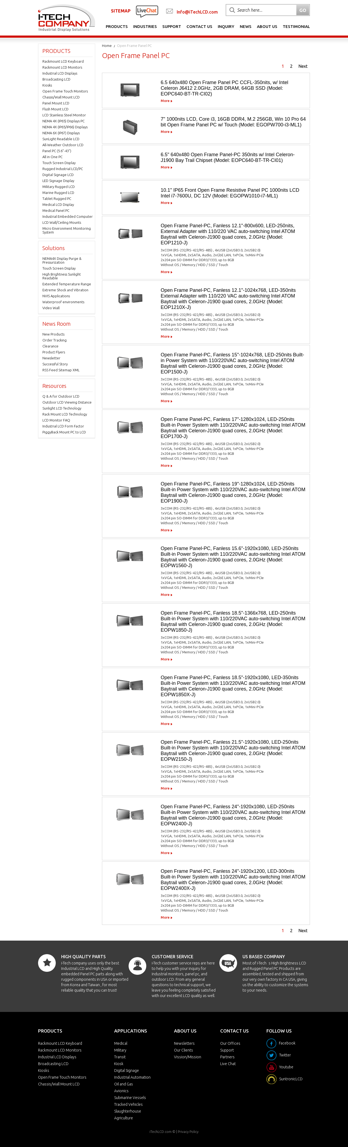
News (245, 26)
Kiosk (118, 1064)
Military (120, 1050)
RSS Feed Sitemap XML (60, 370)
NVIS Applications (56, 296)
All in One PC (52, 157)
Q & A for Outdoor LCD (60, 396)
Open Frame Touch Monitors (65, 91)
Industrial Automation (132, 1077)
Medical (120, 1043)
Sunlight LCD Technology (61, 408)
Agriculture (123, 1118)
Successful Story (55, 364)
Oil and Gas (123, 1084)
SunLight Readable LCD (60, 139)
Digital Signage (126, 1070)
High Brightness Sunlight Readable (61, 276)
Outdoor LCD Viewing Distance (67, 402)
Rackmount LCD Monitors (62, 67)
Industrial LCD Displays (59, 73)
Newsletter (51, 358)
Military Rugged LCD (58, 186)
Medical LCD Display (58, 204)
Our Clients (183, 1050)
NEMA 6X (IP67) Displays (61, 133)
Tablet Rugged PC (56, 198)
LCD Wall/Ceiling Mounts (61, 222)
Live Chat (228, 1064)
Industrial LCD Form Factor (63, 426)
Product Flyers (53, 352)
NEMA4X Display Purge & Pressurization (62, 260)
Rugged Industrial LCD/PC (62, 169)
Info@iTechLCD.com (197, 11)
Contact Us (199, 26)
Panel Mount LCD (55, 103)
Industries (145, 26)
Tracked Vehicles (128, 1104)
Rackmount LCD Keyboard (63, 61)
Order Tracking (54, 340)
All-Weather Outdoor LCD (62, 145)
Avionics (121, 1091)
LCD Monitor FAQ (56, 420)
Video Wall (51, 308)
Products (117, 26)
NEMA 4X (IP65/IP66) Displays (65, 127)
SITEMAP (120, 10)
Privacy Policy (188, 1131)
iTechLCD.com (161, 1131)
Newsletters (184, 1043)
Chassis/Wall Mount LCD (61, 97)
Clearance (50, 346)
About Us (267, 26)
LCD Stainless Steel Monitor (64, 115)
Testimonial (296, 26)
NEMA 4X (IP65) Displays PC (63, 121)
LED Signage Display (58, 181)
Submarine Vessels (130, 1097)
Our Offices (230, 1043)
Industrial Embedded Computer (67, 216)
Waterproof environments (63, 302)
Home (107, 45)
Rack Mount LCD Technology (64, 414)
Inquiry (226, 26)
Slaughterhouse (127, 1111)
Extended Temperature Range (66, 284)
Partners (227, 1057)
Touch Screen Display (59, 163)
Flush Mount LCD (55, 109)
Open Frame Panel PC (134, 45)
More (165, 101)
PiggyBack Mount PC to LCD (64, 432)
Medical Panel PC (55, 210)
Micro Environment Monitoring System (66, 230)
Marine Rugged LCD (58, 192)
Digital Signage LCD (58, 175)
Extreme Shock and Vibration (65, 290)
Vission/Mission (187, 1057)
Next (303, 66)
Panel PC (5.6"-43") (56, 151)
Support (171, 26)
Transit (120, 1057)
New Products (53, 334)
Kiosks (47, 85)
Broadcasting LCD (56, 79)
